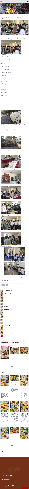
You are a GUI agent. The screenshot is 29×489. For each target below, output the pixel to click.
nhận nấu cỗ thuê (6, 306)
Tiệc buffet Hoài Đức (9, 345)
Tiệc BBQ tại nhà (3, 345)
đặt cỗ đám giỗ (3, 387)
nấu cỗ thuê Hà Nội (6, 312)
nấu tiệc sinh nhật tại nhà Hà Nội (8, 293)
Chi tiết (2, 372)
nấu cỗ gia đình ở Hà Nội (7, 325)
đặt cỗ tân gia (6, 296)
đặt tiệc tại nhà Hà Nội (24, 414)
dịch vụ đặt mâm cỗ (6, 309)
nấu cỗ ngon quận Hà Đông (7, 331)
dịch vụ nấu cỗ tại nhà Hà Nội (4, 440)
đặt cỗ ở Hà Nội (6, 322)
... (25, 397)
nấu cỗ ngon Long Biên (7, 328)
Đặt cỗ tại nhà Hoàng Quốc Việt (15, 342)
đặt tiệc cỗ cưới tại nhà (7, 303)
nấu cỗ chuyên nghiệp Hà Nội (8, 290)
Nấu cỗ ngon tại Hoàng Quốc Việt (5, 342)
